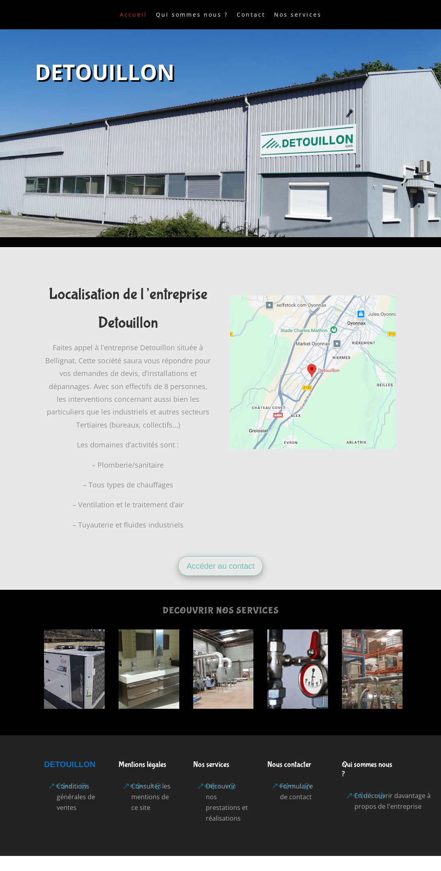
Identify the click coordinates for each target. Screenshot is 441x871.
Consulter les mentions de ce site (151, 797)
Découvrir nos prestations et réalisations (227, 802)
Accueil (133, 15)
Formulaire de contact (296, 791)
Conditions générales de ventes (76, 797)
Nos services (298, 15)
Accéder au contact (220, 566)
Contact (251, 15)
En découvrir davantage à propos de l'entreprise (393, 801)
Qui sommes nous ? (192, 15)
